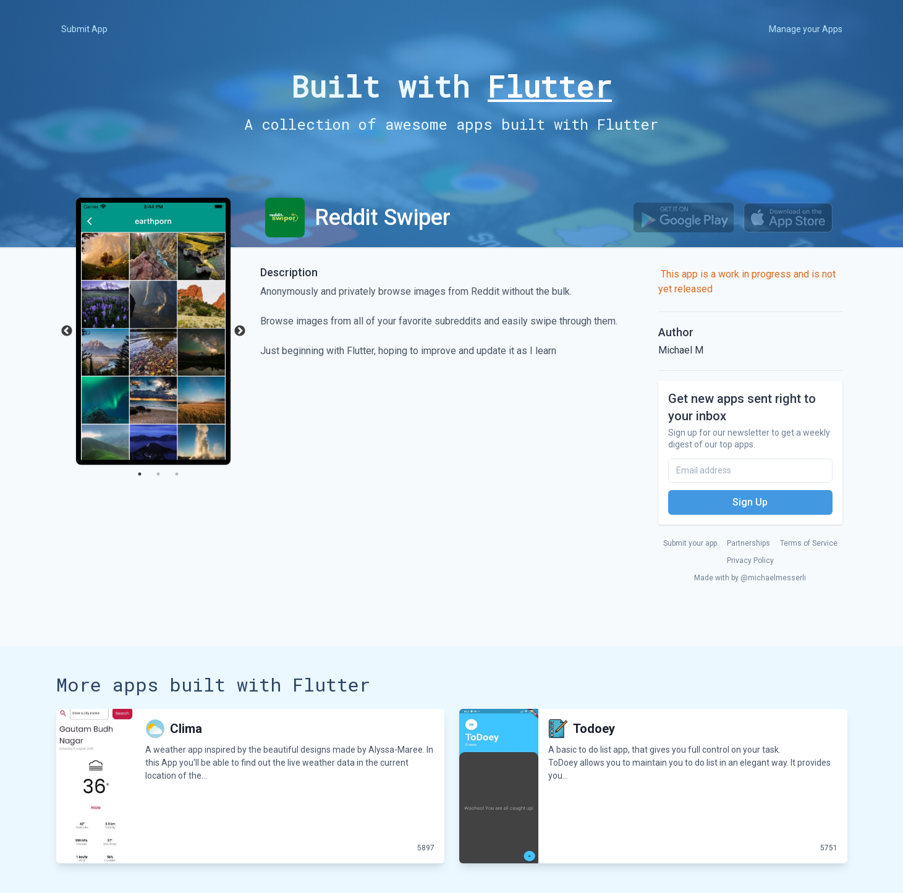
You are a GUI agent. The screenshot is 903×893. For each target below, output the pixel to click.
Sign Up (750, 502)
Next (240, 331)
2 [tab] (158, 474)
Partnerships (748, 543)
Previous (67, 331)
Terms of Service (808, 543)
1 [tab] (140, 474)
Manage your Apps (805, 29)
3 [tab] (177, 474)
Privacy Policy (750, 560)
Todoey (594, 728)
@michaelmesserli (773, 577)
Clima (186, 728)
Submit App (84, 29)
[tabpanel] (153, 331)
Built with (451, 86)
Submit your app (690, 543)
